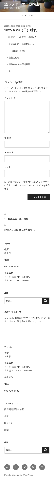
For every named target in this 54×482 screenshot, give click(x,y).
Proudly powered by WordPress (18, 475)
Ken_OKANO (26, 26)
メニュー (27, 15)
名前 (7, 137)
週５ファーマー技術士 (21, 4)
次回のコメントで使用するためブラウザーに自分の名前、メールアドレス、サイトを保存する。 (27, 185)
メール (9, 152)
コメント (10, 98)
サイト (7, 167)
